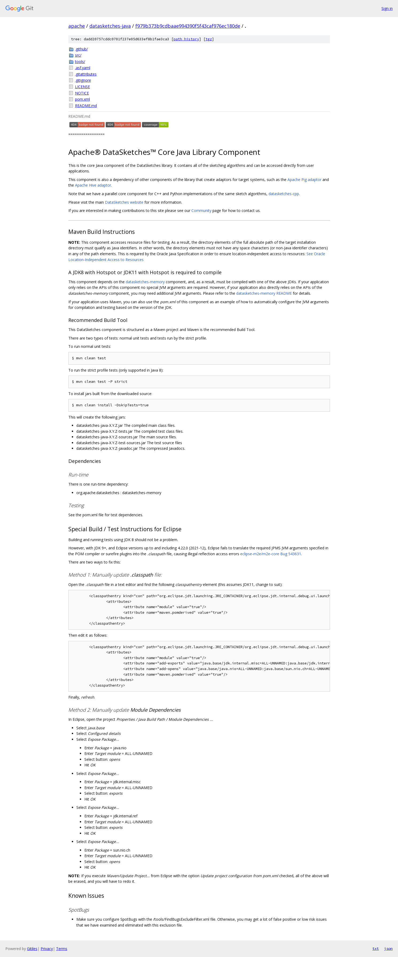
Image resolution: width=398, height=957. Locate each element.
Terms (61, 948)
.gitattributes (86, 74)
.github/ (81, 49)
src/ (78, 55)
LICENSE (82, 86)
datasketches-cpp (284, 193)
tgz (209, 39)
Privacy (47, 948)
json (388, 948)
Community (201, 210)
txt (375, 948)
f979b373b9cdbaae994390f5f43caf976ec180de (187, 26)
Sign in (387, 8)
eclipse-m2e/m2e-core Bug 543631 (270, 553)
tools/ (80, 61)
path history (186, 39)
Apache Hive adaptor (93, 185)
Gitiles (32, 948)
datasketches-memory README (264, 293)
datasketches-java (110, 26)
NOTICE (82, 93)
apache (76, 26)
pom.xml (82, 99)
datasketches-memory (145, 281)
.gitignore (83, 80)
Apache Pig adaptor (304, 179)
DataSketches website (124, 202)
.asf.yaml (82, 67)
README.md (86, 105)
